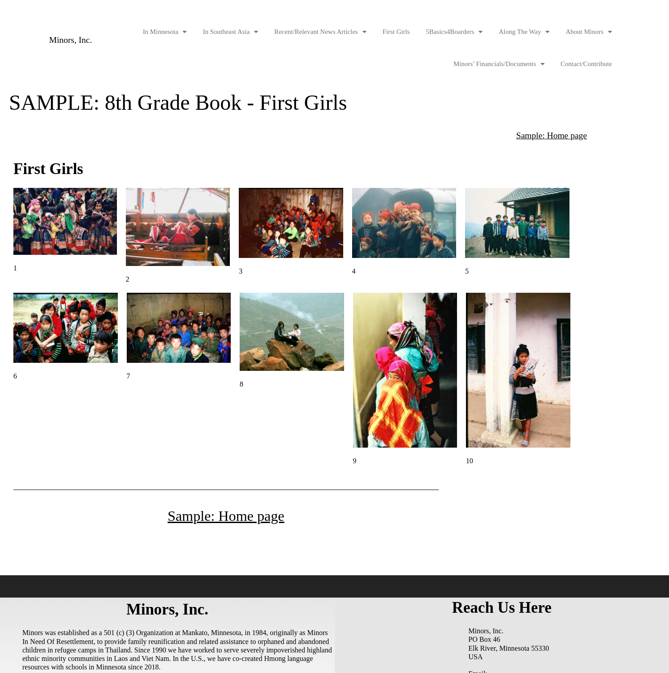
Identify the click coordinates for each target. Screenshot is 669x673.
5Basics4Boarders (454, 32)
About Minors (588, 32)
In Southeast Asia (230, 32)
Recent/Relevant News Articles (320, 32)
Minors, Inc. (71, 40)
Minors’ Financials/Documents (498, 64)
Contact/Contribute (586, 63)
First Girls (396, 31)
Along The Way (524, 32)
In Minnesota (165, 32)
